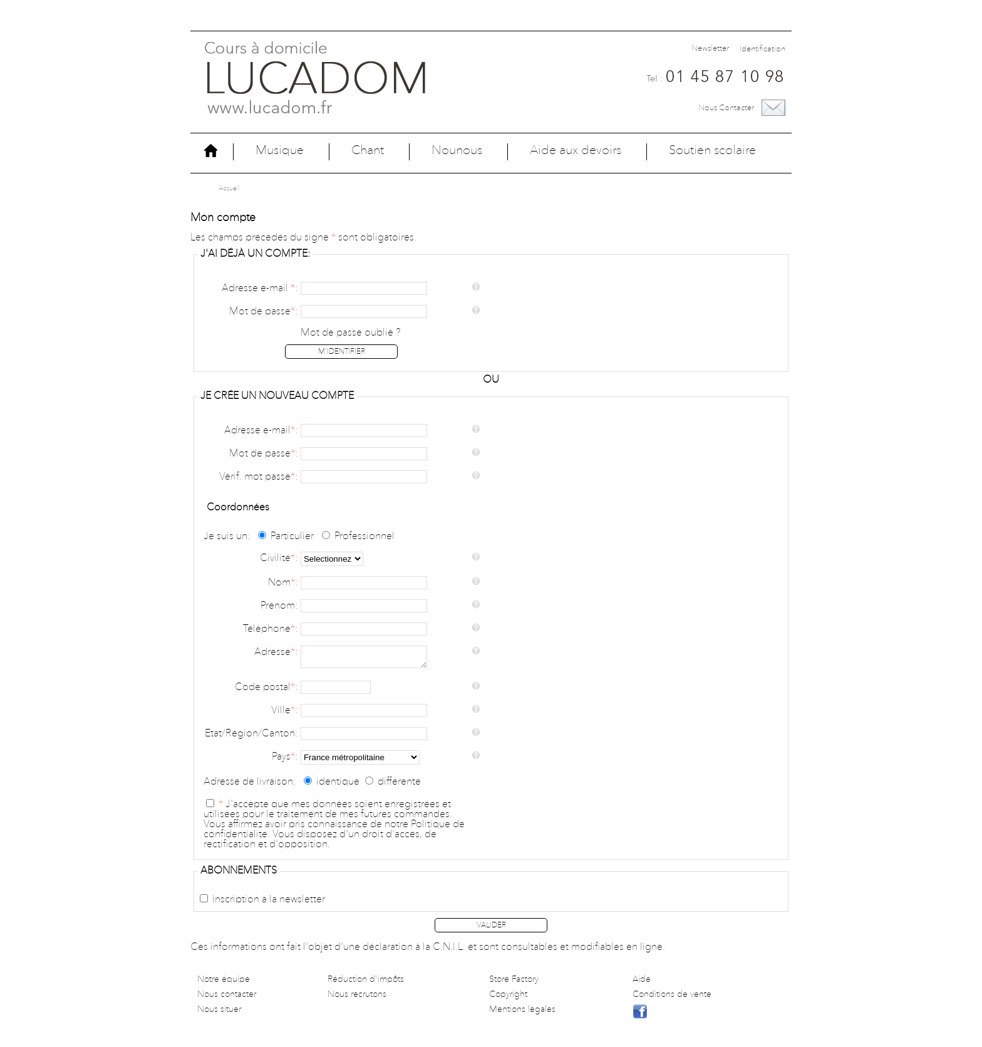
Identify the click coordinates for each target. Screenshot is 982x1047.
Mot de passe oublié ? (351, 333)
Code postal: (266, 691)
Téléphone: (270, 629)
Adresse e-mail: (260, 431)
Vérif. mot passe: (258, 477)
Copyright (508, 998)
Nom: (282, 583)
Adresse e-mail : (259, 289)
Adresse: (275, 652)
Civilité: (278, 559)
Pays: (284, 761)
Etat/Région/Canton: (251, 738)
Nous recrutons (357, 998)
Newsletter (710, 48)
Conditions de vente (672, 998)
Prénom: (279, 606)
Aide (642, 983)
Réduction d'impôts (366, 983)
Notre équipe (223, 983)
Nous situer (219, 1013)
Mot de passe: (263, 312)
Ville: (284, 714)
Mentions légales (522, 1013)
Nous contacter (726, 108)
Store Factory (514, 983)
